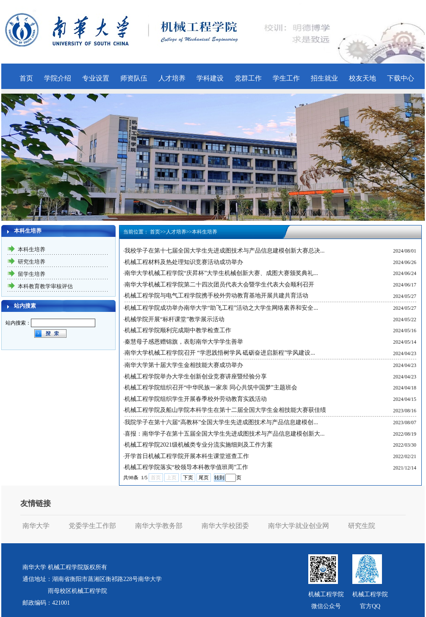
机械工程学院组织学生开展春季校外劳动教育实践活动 (195, 399)
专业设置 (95, 78)
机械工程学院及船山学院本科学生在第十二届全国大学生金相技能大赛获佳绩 (225, 410)
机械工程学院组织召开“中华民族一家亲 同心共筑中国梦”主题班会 (210, 387)
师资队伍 (133, 78)
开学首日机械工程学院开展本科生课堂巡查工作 (186, 456)
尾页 (204, 478)
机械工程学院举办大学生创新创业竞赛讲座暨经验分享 (195, 376)
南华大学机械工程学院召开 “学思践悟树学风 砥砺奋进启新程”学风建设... (219, 353)
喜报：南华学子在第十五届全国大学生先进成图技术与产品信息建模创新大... (224, 434)
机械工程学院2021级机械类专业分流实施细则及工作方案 (198, 445)
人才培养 (171, 78)
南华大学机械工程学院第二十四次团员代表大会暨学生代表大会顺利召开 (219, 284)
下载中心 (400, 78)
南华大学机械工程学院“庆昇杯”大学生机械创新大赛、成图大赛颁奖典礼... (221, 273)
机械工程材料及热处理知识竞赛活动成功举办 (183, 262)
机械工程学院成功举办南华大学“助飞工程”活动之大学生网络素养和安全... (221, 308)
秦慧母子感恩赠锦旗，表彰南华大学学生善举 (183, 342)
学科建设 (210, 78)
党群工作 (248, 78)
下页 (188, 478)
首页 (26, 78)
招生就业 (324, 78)
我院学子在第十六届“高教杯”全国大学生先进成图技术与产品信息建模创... (221, 422)
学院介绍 (57, 78)
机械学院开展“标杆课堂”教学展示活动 (174, 319)
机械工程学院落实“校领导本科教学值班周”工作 (186, 467)
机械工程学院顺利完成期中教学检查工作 (177, 330)
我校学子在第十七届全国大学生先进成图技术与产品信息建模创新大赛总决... (224, 250)
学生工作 (286, 78)
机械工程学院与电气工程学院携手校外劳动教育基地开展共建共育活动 (216, 295)
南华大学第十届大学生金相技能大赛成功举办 (183, 365)
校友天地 (362, 78)
